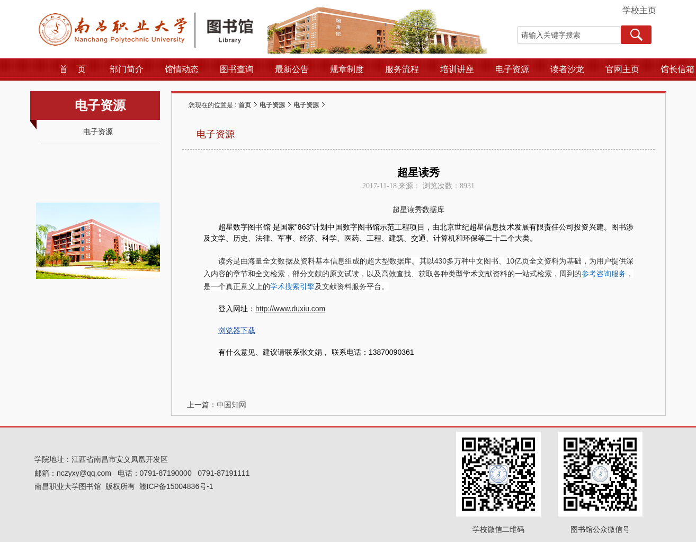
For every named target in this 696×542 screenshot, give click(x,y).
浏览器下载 (236, 330)
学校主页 (639, 10)
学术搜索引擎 (292, 286)
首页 (244, 105)
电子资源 (272, 105)
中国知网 (231, 404)
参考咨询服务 (604, 273)
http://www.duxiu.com (290, 308)
